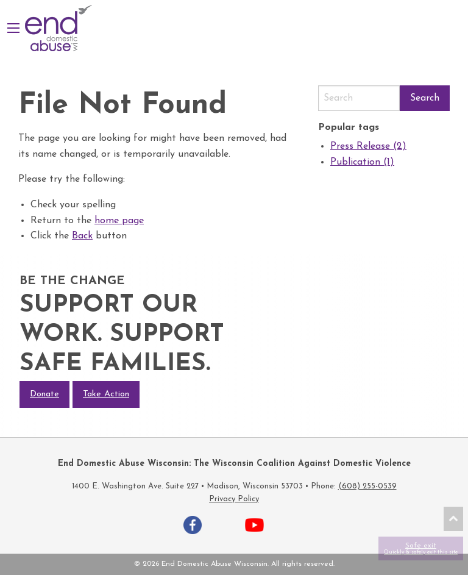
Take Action (106, 394)
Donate (44, 394)
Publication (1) (362, 162)
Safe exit (421, 548)
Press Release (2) (368, 146)
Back (82, 236)
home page (119, 221)
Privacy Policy (234, 499)
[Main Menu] (13, 28)
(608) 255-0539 (367, 486)
